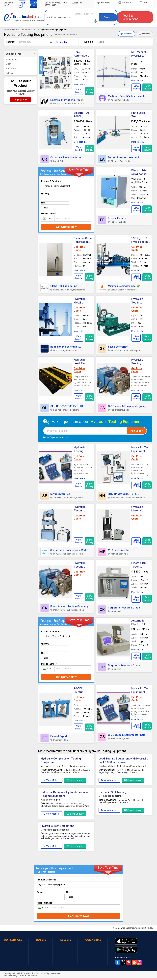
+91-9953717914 (56, 2)
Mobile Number (48, 213)
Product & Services (51, 181)
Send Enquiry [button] (75, 780)
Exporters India (24, 17)
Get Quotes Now (66, 226)
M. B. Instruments (118, 550)
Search (108, 17)
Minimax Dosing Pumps (121, 286)
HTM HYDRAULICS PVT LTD (123, 493)
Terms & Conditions (28, 976)
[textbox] (35, 42)
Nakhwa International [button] (63, 99)
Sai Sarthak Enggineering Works (69, 550)
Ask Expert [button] (137, 430)
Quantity (45, 193)
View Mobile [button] (51, 780)
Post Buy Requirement (130, 17)
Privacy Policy (10, 976)
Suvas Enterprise (118, 346)
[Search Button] (51, 42)
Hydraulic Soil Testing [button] (112, 792)
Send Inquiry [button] (89, 91)
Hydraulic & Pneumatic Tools (24, 30)
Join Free (33, 4)
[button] (95, 21)
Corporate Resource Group (66, 157)
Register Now (20, 99)
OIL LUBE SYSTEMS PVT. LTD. (66, 406)
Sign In (22, 4)
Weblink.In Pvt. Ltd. (34, 973)
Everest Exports (117, 218)
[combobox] (47, 218)
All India (88, 41)
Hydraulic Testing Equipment (138, 302)
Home (6, 30)
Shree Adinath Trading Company (69, 606)
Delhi (101, 41)
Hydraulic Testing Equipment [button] (80, 510)
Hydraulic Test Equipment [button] (57, 825)
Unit (43, 203)
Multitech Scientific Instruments (126, 96)
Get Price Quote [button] (79, 248)
